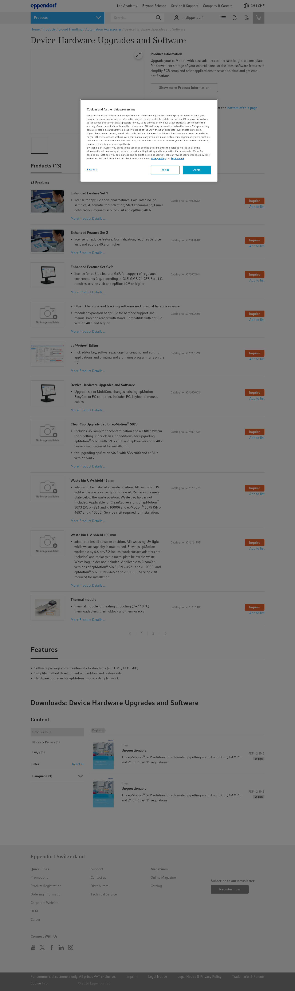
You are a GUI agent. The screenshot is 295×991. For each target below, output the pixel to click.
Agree (197, 169)
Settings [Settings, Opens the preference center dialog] (92, 169)
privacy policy (158, 158)
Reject (165, 169)
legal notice (177, 158)
